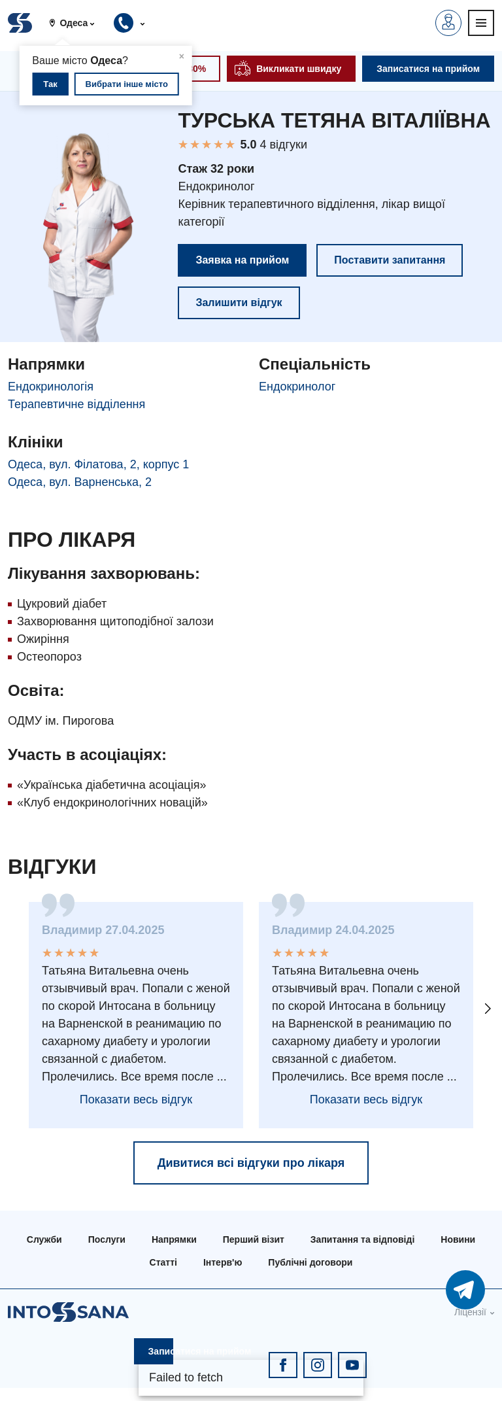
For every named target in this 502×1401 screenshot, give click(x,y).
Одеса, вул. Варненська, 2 (80, 482)
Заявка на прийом (242, 260)
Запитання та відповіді (362, 1239)
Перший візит (253, 1239)
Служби (44, 1239)
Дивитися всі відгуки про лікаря (251, 1162)
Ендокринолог (297, 386)
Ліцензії (470, 1312)
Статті (163, 1262)
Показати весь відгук (136, 1099)
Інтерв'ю (222, 1262)
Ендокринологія (50, 386)
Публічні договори (310, 1262)
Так (50, 84)
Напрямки (174, 1239)
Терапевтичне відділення (76, 404)
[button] (77, 23)
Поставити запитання (389, 260)
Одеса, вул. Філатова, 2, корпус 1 (98, 464)
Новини (458, 1239)
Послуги (107, 1239)
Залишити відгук (238, 302)
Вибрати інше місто (127, 84)
